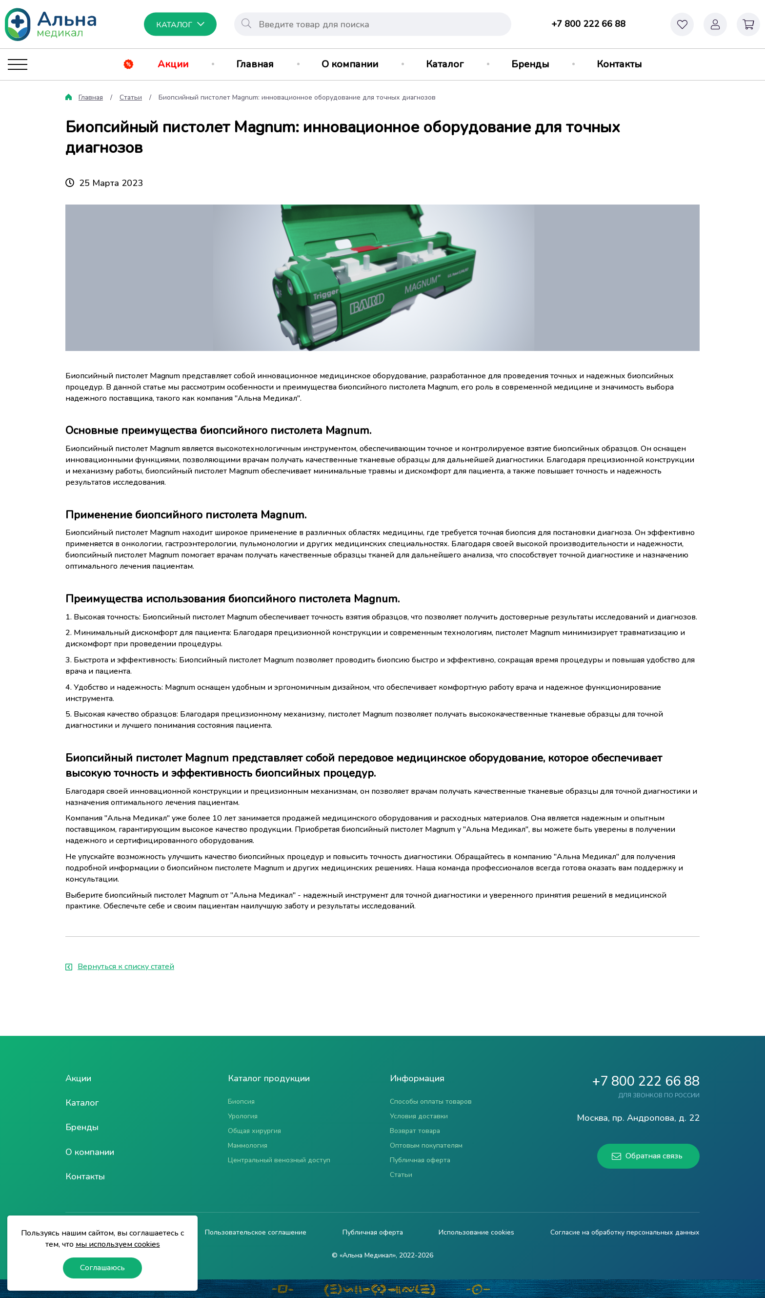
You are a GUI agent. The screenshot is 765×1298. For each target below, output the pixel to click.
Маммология (247, 1145)
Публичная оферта (420, 1160)
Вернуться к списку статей (119, 966)
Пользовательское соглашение (255, 1232)
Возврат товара (415, 1130)
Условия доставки (419, 1116)
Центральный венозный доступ (279, 1160)
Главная (255, 64)
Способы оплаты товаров (431, 1101)
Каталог (444, 64)
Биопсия (241, 1101)
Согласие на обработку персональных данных (625, 1232)
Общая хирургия (254, 1130)
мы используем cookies (118, 1244)
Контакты (619, 64)
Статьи (131, 97)
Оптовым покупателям (426, 1145)
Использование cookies (476, 1232)
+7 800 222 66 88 (588, 24)
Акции (173, 64)
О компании (350, 64)
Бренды (530, 64)
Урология (243, 1116)
